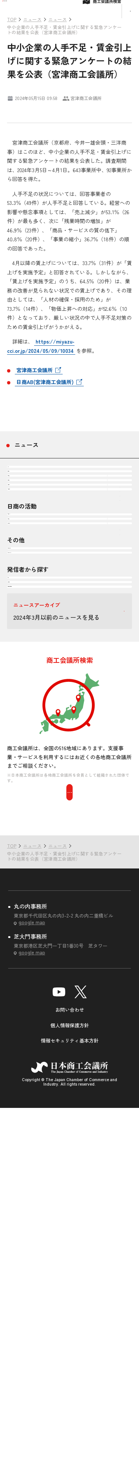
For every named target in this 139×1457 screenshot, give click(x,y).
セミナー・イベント (41, 813)
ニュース (26, 468)
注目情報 (26, 528)
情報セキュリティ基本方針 (70, 1389)
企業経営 (26, 555)
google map (32, 1271)
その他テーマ (32, 637)
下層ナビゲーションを (119, 556)
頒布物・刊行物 (35, 786)
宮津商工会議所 (34, 393)
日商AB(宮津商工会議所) (45, 405)
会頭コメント (32, 684)
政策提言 (26, 711)
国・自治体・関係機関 (44, 915)
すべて (23, 501)
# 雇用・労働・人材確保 (94, 109)
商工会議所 (29, 888)
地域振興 (26, 582)
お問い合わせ (69, 1358)
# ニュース (21, 109)
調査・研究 (29, 739)
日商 (20, 861)
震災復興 (26, 610)
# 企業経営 (51, 109)
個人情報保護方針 (69, 1373)
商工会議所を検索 (69, 1140)
